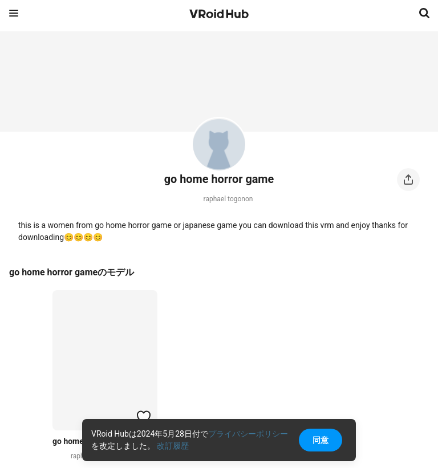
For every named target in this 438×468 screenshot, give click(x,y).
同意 (320, 440)
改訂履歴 (173, 445)
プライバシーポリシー (248, 433)
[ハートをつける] (144, 417)
